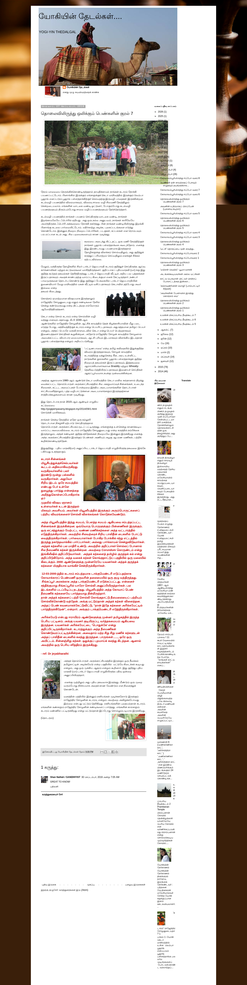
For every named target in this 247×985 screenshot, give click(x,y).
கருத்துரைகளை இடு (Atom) (73, 890)
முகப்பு (91, 884)
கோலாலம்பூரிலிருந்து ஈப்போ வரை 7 (180, 190)
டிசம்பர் (165, 160)
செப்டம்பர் (167, 174)
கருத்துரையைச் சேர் (52, 794)
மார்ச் (164, 352)
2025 (161, 116)
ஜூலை (165, 334)
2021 (161, 134)
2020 (161, 138)
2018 (161, 147)
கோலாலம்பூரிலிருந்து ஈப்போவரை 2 (179, 253)
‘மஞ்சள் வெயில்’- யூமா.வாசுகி (176, 269)
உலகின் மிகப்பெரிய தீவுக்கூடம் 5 (178, 324)
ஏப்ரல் (164, 347)
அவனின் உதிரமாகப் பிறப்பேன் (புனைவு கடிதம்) (177, 207)
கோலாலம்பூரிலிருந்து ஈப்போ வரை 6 (180, 194)
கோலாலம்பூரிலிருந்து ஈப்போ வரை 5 (180, 213)
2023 (161, 125)
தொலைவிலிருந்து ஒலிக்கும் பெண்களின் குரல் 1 (175, 309)
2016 (161, 156)
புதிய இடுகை (49, 884)
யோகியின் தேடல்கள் (78, 87)
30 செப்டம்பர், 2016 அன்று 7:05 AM (100, 777)
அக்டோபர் (167, 169)
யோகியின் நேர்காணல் (163, 866)
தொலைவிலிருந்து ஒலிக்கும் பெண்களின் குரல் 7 (175, 200)
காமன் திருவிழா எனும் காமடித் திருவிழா (166, 460)
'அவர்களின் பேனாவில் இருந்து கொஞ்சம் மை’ (177, 294)
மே (163, 343)
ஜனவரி (165, 361)
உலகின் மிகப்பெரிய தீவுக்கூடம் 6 (178, 319)
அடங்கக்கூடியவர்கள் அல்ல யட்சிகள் (180, 274)
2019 (161, 143)
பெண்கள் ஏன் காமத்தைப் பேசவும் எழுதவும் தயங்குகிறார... (178, 184)
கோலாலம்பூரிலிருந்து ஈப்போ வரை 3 (180, 237)
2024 (161, 120)
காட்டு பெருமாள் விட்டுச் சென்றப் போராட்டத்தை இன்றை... (178, 280)
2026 (161, 111)
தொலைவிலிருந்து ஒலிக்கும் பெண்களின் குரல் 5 (175, 226)
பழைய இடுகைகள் (135, 884)
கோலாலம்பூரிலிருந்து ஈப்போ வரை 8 (180, 178)
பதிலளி (54, 786)
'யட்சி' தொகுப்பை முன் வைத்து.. (177, 249)
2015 (161, 367)
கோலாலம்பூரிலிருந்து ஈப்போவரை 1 (179, 258)
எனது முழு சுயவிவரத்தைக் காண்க (81, 92)
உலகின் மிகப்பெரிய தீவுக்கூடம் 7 (178, 315)
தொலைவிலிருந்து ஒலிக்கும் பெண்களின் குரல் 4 (175, 243)
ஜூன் (164, 338)
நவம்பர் (165, 165)
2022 (161, 129)
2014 (161, 371)
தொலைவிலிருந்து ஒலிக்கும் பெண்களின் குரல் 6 (175, 219)
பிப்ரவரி (165, 356)
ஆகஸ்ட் (165, 329)
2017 (161, 152)
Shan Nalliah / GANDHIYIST (65, 777)
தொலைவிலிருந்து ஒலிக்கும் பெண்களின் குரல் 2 (175, 302)
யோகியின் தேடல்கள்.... (80, 16)
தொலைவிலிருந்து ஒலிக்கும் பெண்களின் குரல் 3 (175, 263)
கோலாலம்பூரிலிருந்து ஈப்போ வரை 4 (180, 232)
